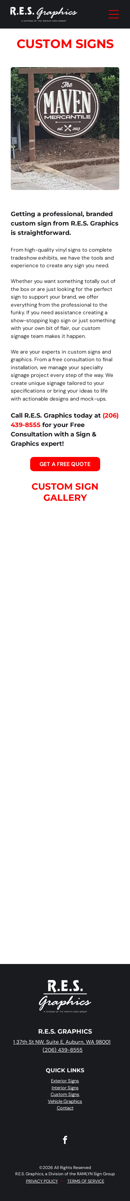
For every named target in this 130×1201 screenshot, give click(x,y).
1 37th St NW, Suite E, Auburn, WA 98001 (62, 1041)
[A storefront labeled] (34, 665)
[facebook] (65, 1141)
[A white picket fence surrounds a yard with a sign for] (34, 852)
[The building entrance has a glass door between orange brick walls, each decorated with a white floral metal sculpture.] (96, 789)
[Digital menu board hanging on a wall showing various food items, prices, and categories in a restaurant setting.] (34, 540)
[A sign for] (96, 852)
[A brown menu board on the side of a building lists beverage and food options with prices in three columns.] (34, 602)
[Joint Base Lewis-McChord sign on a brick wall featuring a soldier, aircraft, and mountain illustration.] (96, 602)
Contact (65, 1108)
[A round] (96, 665)
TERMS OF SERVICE (85, 1181)
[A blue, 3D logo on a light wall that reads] (34, 914)
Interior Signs (65, 1088)
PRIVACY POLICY (42, 1181)
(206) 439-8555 (63, 1049)
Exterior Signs (65, 1081)
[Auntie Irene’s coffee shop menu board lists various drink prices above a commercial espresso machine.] (96, 540)
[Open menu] (114, 14)
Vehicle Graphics (65, 1101)
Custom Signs (65, 1094)
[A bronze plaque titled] (96, 727)
